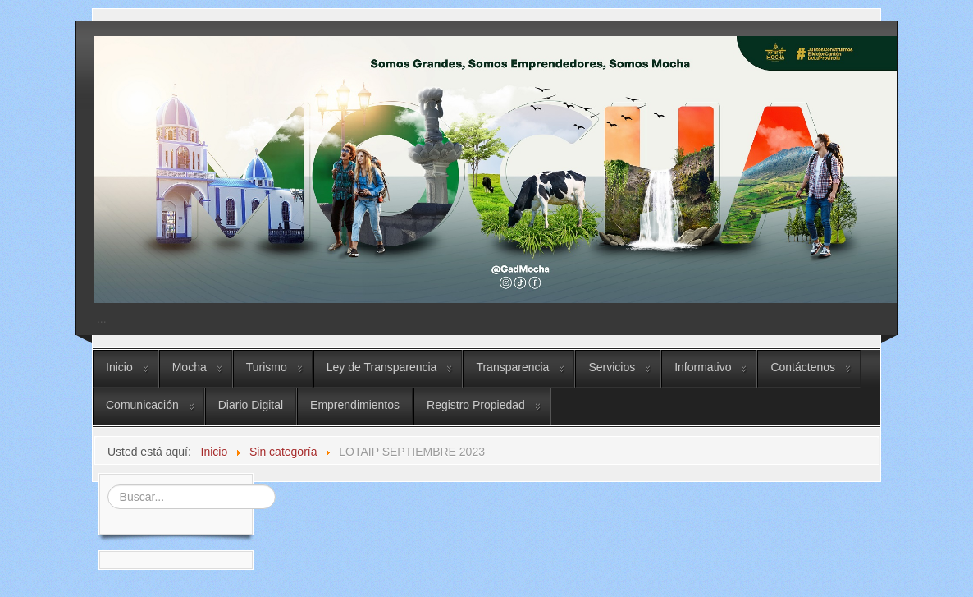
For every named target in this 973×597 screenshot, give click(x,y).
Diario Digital (250, 404)
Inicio (119, 367)
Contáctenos (802, 367)
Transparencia (512, 367)
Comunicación (142, 404)
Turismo (266, 367)
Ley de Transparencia (382, 367)
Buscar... (105, 483)
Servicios (611, 367)
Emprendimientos (355, 404)
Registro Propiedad (476, 404)
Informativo (702, 367)
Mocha (189, 367)
